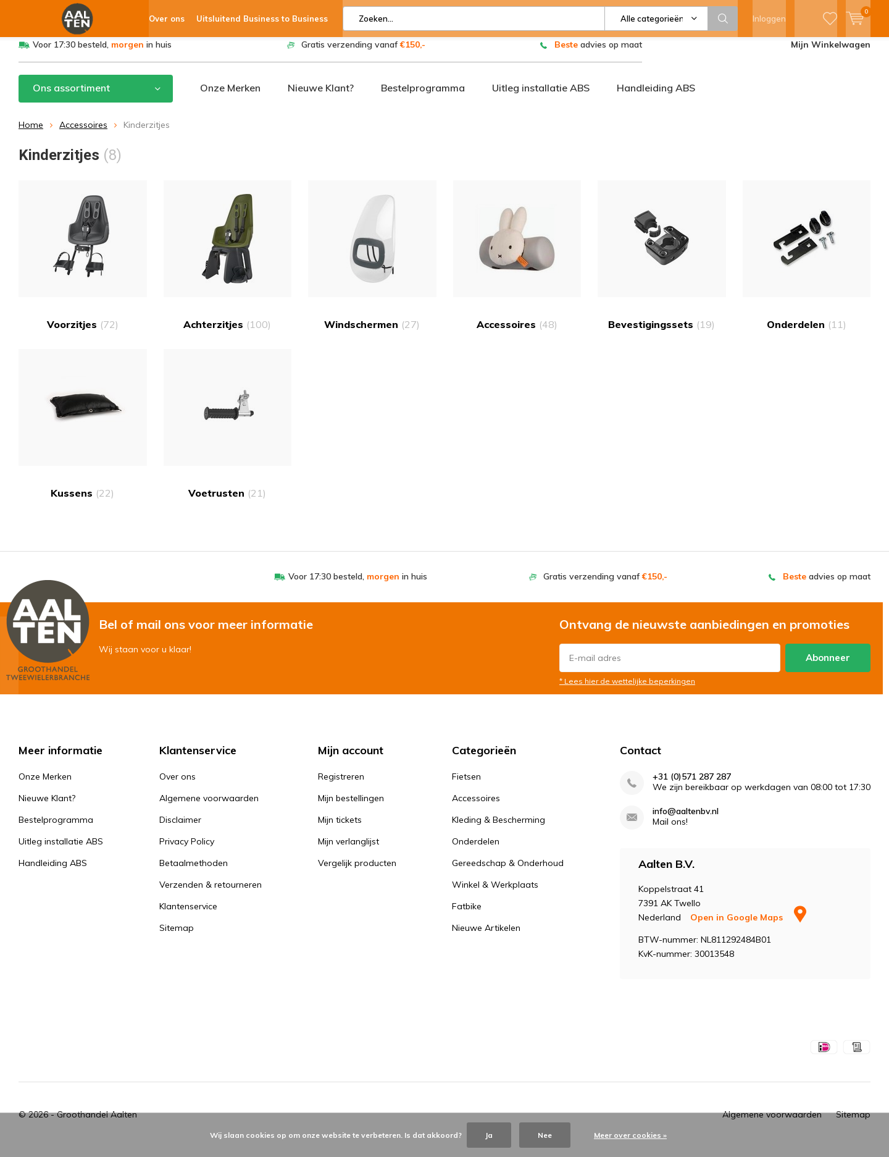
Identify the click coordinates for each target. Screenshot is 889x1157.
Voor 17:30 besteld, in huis (102, 53)
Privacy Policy (186, 850)
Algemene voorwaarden (209, 806)
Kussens (83, 433)
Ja (489, 1135)
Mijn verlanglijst (348, 850)
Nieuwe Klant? (321, 97)
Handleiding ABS (656, 97)
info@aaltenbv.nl (686, 820)
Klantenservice (188, 914)
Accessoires (83, 134)
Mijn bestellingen (351, 806)
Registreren (341, 785)
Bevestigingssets (662, 265)
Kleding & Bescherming (498, 828)
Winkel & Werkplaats (495, 893)
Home (31, 134)
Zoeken (723, 18)
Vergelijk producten (357, 871)
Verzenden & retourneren (210, 893)
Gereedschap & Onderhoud (508, 871)
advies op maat (598, 53)
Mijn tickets (340, 828)
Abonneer (828, 667)
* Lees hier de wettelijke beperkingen (627, 690)
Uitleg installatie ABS (541, 97)
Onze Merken (230, 97)
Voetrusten (228, 433)
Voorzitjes (83, 265)
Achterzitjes (228, 265)
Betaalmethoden (193, 871)
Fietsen (466, 785)
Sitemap (176, 936)
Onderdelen (807, 265)
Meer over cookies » (630, 1135)
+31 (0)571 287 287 (692, 785)
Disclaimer (180, 828)
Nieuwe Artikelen (486, 936)
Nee (545, 1135)
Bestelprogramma (423, 97)
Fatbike (467, 914)
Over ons (177, 785)
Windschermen (372, 265)
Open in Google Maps (748, 926)
